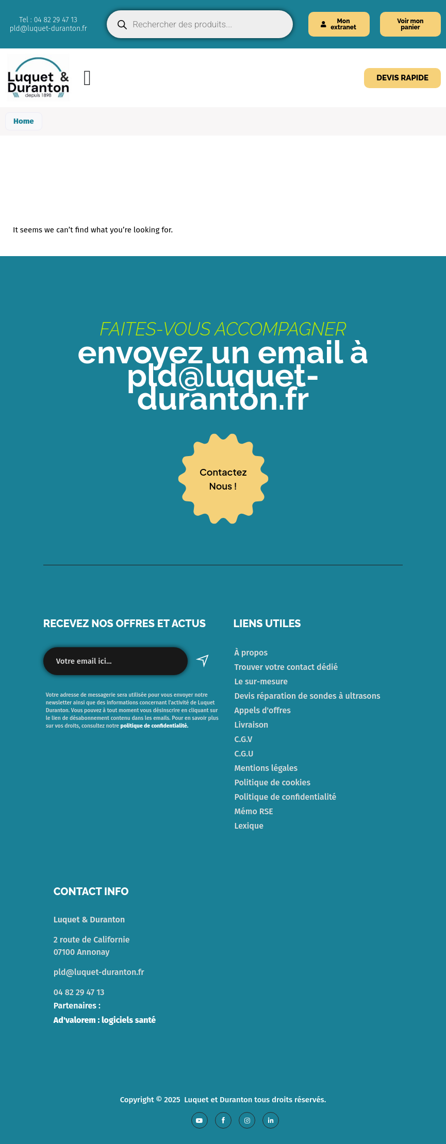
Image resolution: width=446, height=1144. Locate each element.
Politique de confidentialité (286, 797)
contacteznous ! (223, 479)
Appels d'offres (263, 710)
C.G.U (244, 754)
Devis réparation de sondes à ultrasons (308, 696)
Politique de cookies (273, 782)
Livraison (252, 725)
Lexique (249, 826)
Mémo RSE (254, 811)
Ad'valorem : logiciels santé (105, 1020)
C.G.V (244, 739)
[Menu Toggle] (87, 78)
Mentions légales (266, 768)
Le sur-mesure (261, 681)
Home (23, 121)
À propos (251, 653)
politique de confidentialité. (153, 725)
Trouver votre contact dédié (286, 667)
